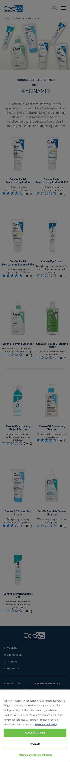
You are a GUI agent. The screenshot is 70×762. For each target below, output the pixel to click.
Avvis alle (35, 746)
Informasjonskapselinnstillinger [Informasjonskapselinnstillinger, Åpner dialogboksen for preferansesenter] (35, 757)
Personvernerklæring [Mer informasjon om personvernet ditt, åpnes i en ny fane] (46, 726)
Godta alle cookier (35, 734)
